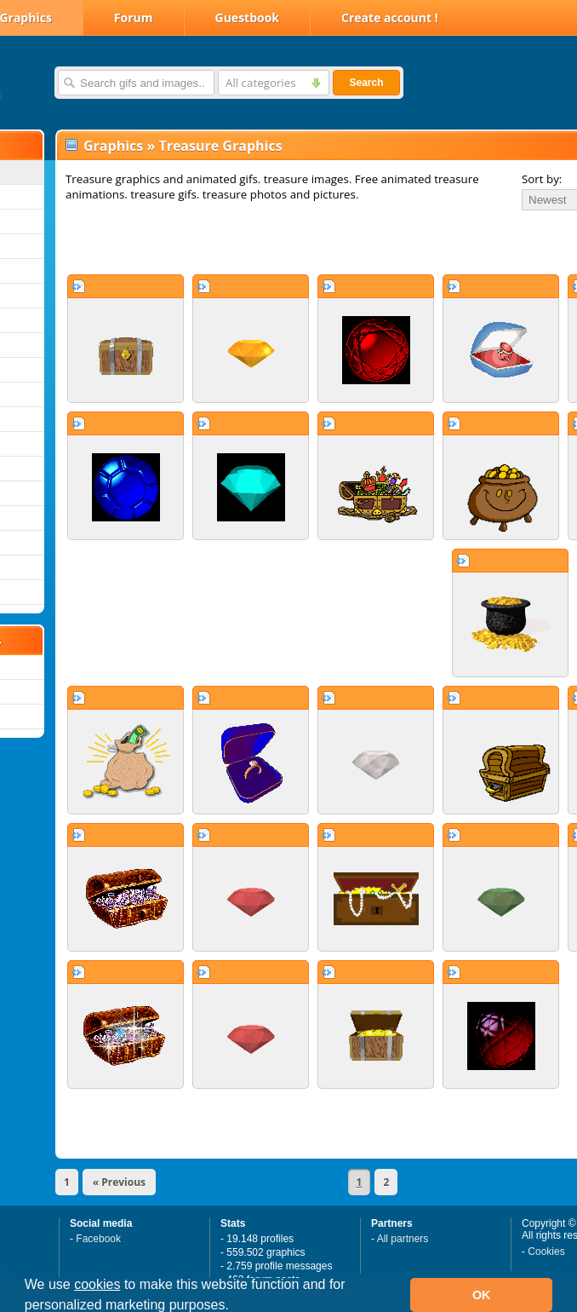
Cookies (546, 1251)
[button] (234, 1306)
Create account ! (389, 17)
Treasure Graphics (220, 145)
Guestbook (247, 17)
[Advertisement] (257, 242)
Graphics (113, 145)
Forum (133, 17)
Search (366, 83)
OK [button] (481, 1295)
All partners (403, 1239)
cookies (97, 1284)
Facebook (98, 1239)
